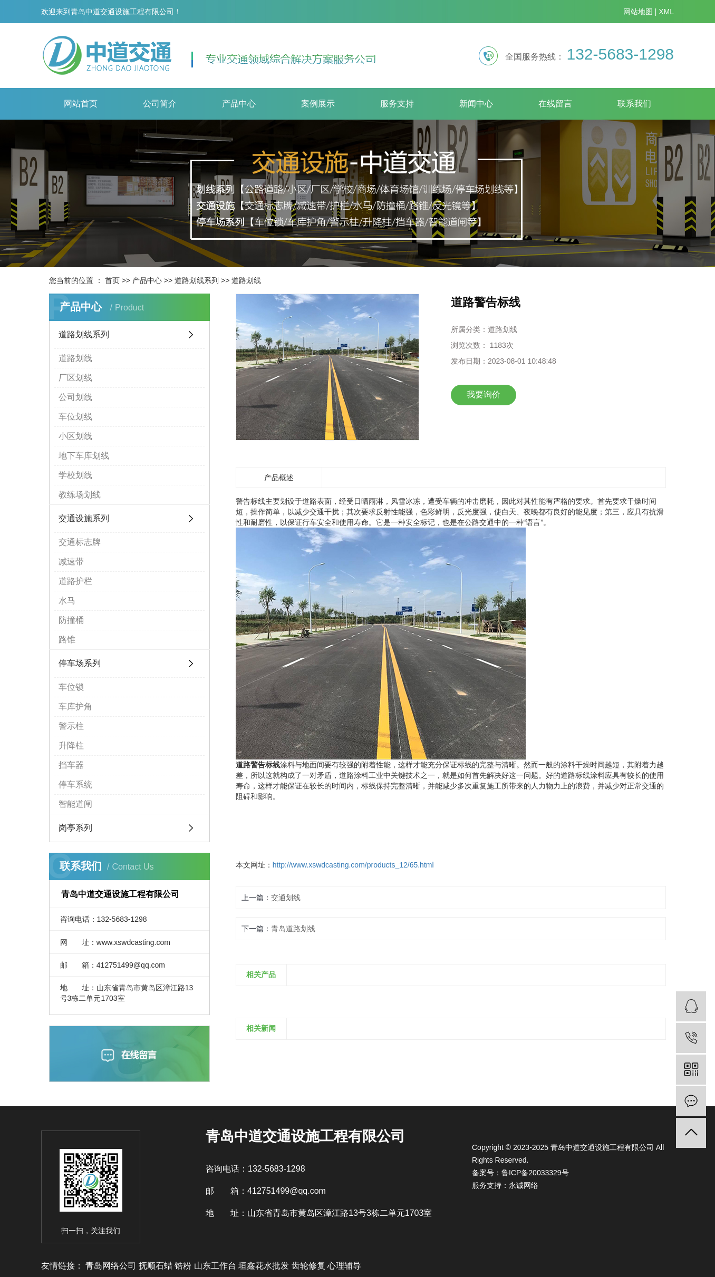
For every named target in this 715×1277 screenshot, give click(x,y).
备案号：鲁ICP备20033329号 (520, 1172)
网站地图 (638, 11)
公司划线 (75, 397)
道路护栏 (75, 581)
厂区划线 (75, 377)
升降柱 (71, 745)
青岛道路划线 (293, 928)
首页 (112, 280)
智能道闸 (75, 804)
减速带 (71, 561)
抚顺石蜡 (157, 1265)
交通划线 (286, 897)
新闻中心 (476, 103)
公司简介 (160, 103)
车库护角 (75, 706)
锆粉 (184, 1265)
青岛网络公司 (111, 1265)
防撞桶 (71, 620)
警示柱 (71, 726)
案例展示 (318, 103)
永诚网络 (523, 1185)
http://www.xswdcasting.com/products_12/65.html (353, 865)
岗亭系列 (75, 827)
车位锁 (71, 687)
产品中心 (239, 103)
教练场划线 (80, 494)
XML (666, 11)
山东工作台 (216, 1265)
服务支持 (397, 103)
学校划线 (75, 475)
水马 (67, 600)
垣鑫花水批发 (264, 1265)
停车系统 (75, 784)
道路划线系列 (197, 280)
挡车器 (71, 765)
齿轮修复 (309, 1265)
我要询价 (483, 394)
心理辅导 (344, 1265)
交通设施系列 (84, 518)
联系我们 (634, 103)
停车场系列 (80, 663)
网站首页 (81, 103)
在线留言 (555, 103)
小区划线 (75, 436)
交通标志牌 (80, 542)
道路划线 (246, 280)
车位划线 (75, 416)
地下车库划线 (84, 455)
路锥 (67, 639)
